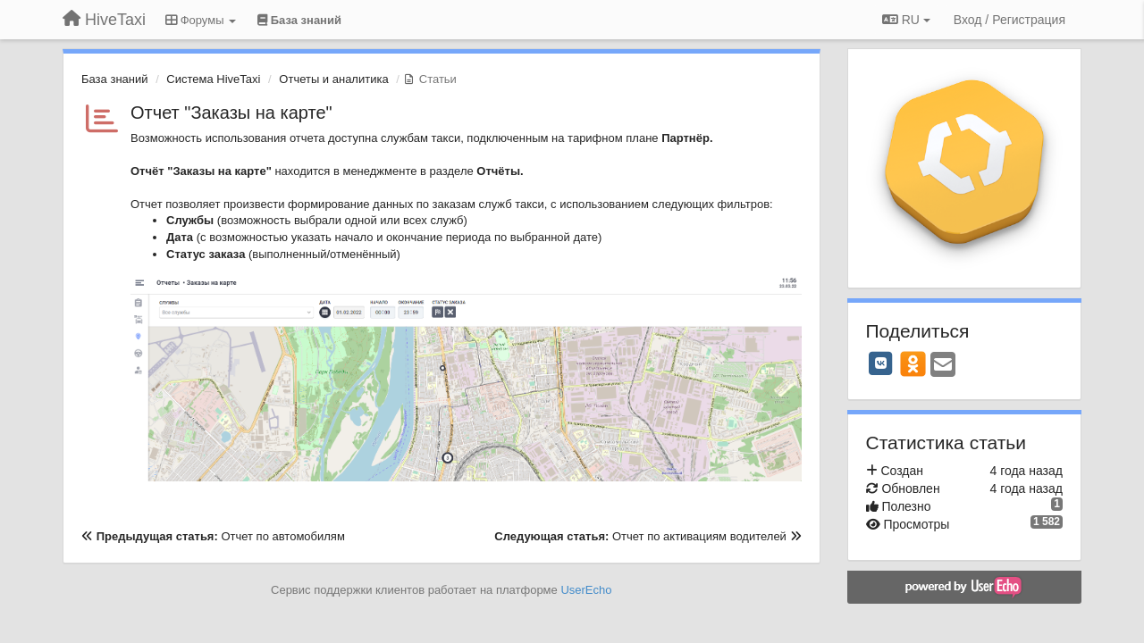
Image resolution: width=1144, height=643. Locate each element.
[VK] (881, 363)
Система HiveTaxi (213, 79)
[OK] (913, 363)
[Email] (942, 365)
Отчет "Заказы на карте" (231, 112)
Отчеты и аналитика (333, 79)
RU (906, 20)
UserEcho (585, 590)
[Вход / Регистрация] (1009, 19)
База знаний (114, 79)
